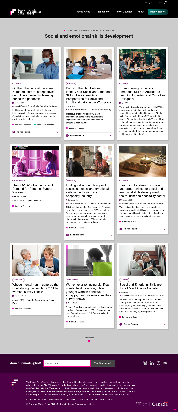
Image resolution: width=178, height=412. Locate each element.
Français (148, 3)
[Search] (162, 2)
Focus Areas (83, 12)
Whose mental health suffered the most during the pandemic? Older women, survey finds (35, 288)
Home (68, 30)
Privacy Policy (55, 400)
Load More (89, 340)
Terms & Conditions (88, 400)
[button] (174, 409)
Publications (103, 12)
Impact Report (157, 12)
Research (17, 83)
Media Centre (106, 400)
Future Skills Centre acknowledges (46, 382)
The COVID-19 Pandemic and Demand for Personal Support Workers (32, 189)
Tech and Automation (45, 125)
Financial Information (36, 400)
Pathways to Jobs (129, 222)
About (141, 12)
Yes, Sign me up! (102, 363)
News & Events (123, 12)
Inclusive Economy (23, 125)
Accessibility (70, 400)
